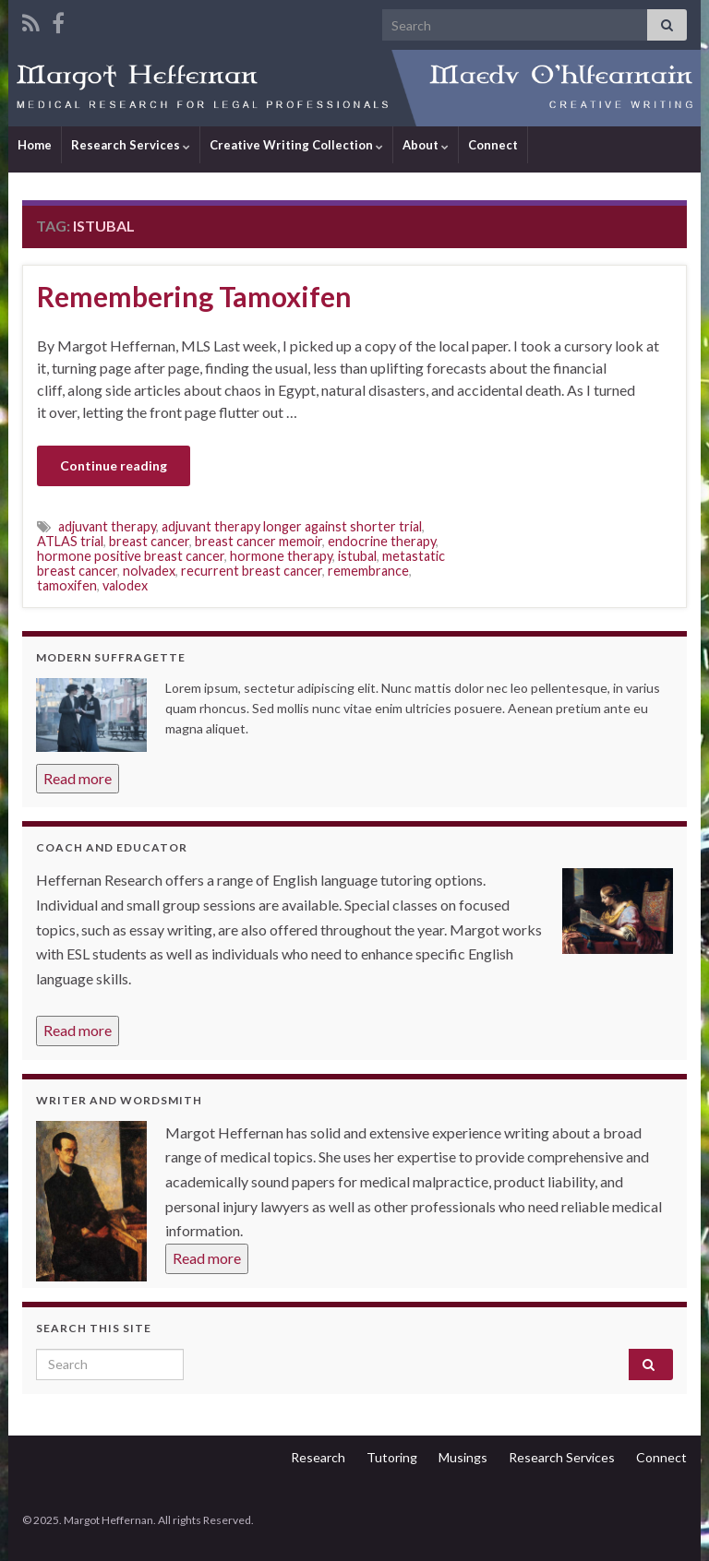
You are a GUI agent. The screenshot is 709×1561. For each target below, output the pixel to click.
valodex (125, 585)
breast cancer (149, 541)
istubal (357, 556)
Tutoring (392, 1457)
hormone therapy (281, 556)
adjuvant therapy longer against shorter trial (292, 526)
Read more (77, 778)
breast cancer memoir (258, 541)
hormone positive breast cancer (130, 556)
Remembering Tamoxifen (194, 296)
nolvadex (149, 570)
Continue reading (113, 465)
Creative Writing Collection (296, 144)
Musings (463, 1457)
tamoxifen (67, 585)
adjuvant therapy (107, 526)
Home (35, 144)
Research (318, 1457)
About (426, 144)
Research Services (130, 144)
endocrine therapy (382, 541)
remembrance (368, 570)
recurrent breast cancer (251, 570)
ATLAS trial (70, 541)
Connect (493, 144)
